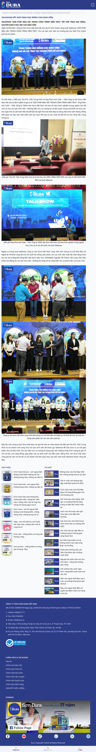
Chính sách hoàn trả (14, 669)
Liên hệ (9, 661)
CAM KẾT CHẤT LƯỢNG (15, 688)
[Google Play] (72, 736)
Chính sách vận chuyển (15, 676)
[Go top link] (48, 749)
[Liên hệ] (56, 736)
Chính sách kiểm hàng (15, 684)
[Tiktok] (40, 736)
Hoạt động (36, 13)
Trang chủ (5, 13)
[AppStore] (88, 736)
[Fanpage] (48, 716)
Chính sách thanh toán (15, 680)
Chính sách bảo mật (14, 665)
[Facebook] (8, 736)
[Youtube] (24, 736)
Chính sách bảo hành (14, 673)
